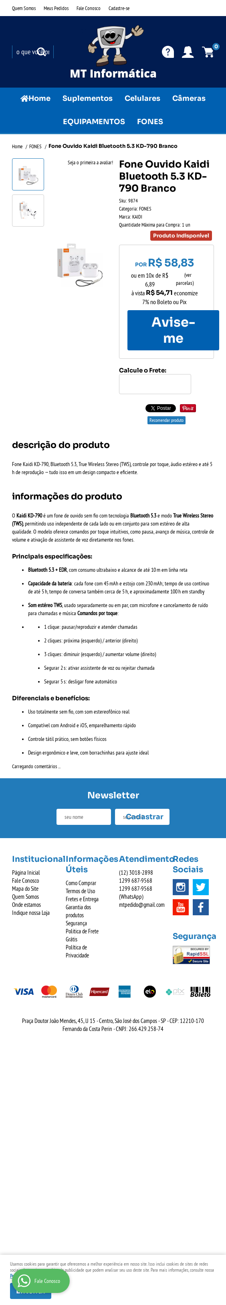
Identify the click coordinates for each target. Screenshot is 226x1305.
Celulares (142, 98)
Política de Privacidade (77, 951)
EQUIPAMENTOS (94, 121)
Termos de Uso (80, 891)
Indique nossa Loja (31, 912)
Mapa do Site (25, 888)
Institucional (33, 859)
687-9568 (135, 880)
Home (39, 98)
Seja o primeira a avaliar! (90, 162)
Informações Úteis (86, 864)
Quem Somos (24, 8)
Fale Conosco (89, 8)
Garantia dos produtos (78, 911)
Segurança (76, 923)
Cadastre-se (119, 8)
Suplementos (88, 98)
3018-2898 (136, 872)
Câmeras (189, 98)
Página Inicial (26, 872)
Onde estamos (26, 904)
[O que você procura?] (41, 51)
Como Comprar (81, 883)
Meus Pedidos (56, 8)
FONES (150, 121)
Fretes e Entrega (82, 899)
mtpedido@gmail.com (142, 904)
